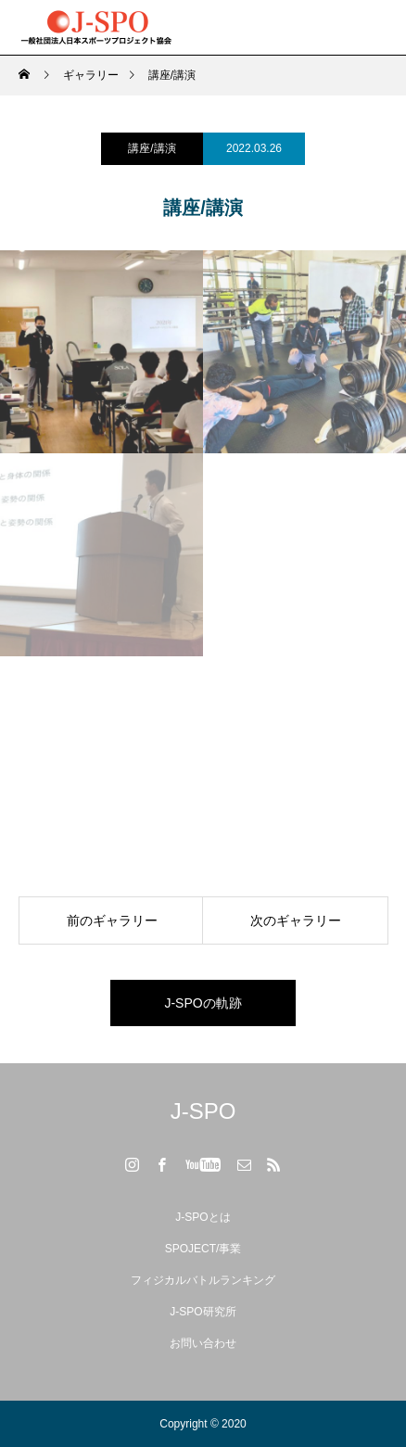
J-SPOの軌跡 (202, 1003)
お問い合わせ (203, 1343)
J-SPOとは (202, 1217)
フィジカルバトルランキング (203, 1280)
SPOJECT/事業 (203, 1248)
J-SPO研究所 (202, 1311)
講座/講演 (151, 148)
